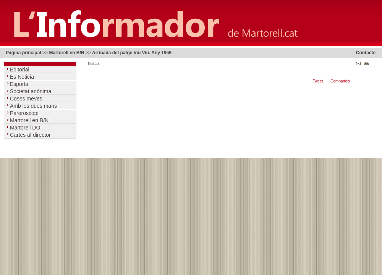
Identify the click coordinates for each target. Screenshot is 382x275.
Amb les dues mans (34, 106)
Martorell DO (26, 128)
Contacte (366, 52)
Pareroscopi (25, 113)
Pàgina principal (23, 52)
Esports (19, 84)
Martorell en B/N (66, 52)
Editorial (20, 69)
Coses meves (27, 98)
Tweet (318, 81)
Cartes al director (31, 135)
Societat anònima (31, 91)
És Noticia (23, 77)
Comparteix (340, 81)
